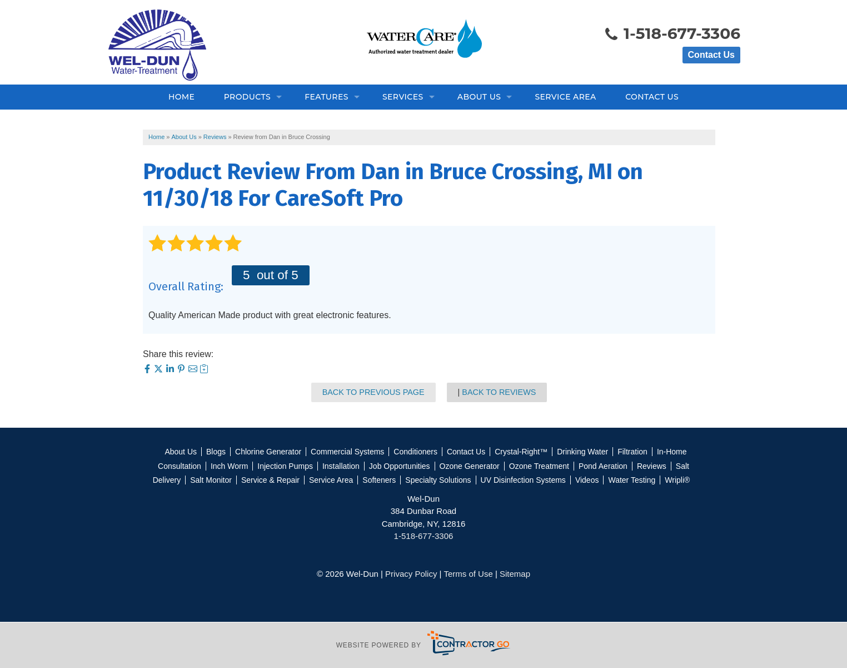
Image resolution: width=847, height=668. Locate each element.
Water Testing (631, 480)
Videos (587, 480)
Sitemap (515, 573)
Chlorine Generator (268, 451)
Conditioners (415, 451)
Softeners (379, 480)
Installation (341, 466)
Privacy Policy (411, 573)
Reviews (651, 466)
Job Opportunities (399, 466)
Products (247, 97)
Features (326, 97)
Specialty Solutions (438, 480)
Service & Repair (270, 480)
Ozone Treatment (539, 466)
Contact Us (711, 55)
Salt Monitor (211, 480)
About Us (479, 97)
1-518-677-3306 (672, 34)
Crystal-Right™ (521, 451)
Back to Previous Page (373, 392)
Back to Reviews (499, 392)
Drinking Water (582, 451)
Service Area (565, 97)
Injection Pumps (285, 466)
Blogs (216, 451)
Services (403, 97)
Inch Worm (229, 466)
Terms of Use (468, 573)
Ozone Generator (470, 466)
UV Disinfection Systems (523, 480)
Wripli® (677, 480)
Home (181, 97)
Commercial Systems (347, 451)
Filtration (632, 451)
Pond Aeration (603, 466)
